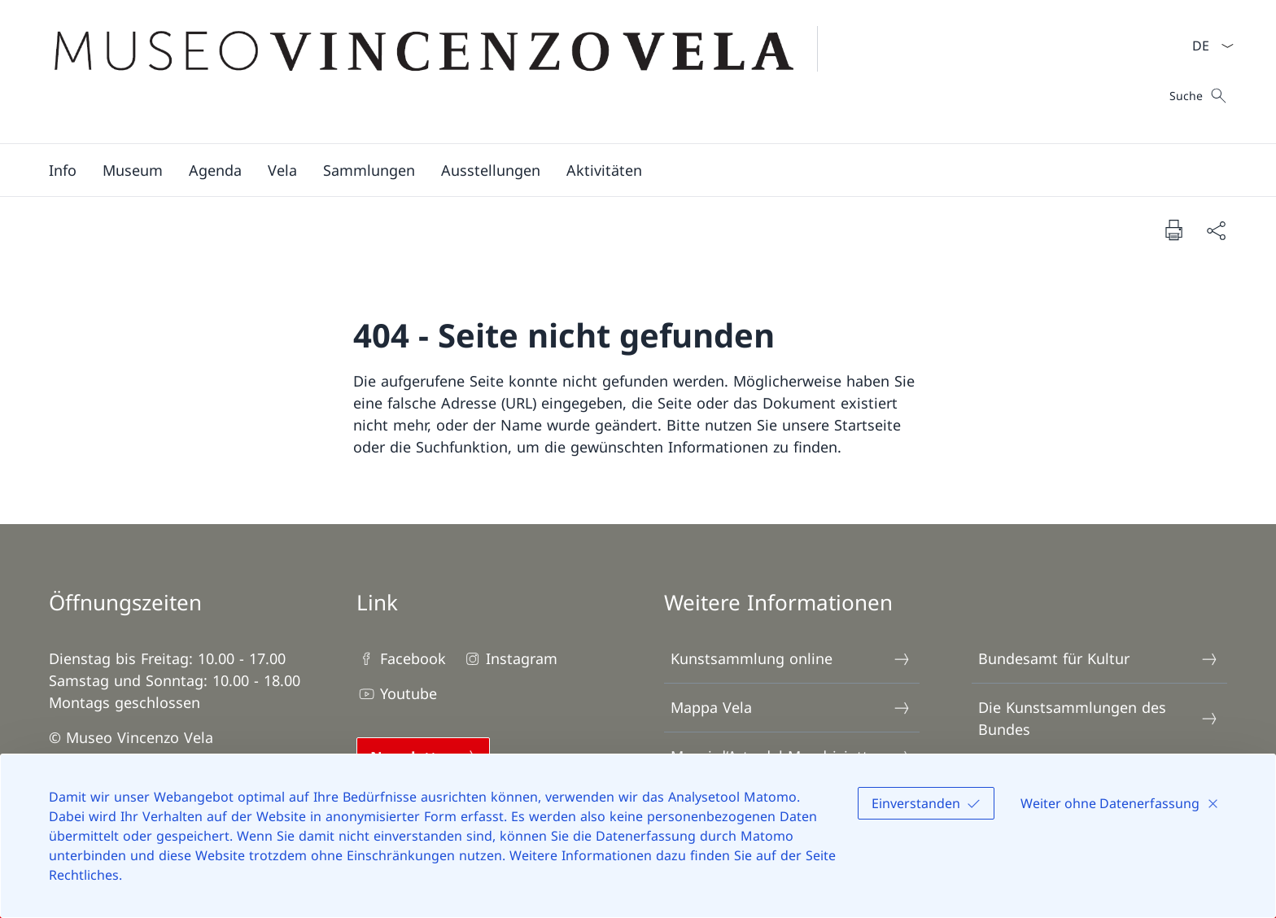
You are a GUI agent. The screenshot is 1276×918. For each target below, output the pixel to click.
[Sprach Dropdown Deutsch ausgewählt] (1207, 45)
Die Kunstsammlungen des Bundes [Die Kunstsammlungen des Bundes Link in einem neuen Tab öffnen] (1098, 718)
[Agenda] (215, 170)
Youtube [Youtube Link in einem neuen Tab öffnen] (396, 694)
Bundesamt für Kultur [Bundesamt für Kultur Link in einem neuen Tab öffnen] (1098, 659)
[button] (63, 170)
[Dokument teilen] (1216, 230)
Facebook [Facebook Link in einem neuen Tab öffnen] (401, 659)
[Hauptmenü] (625, 170)
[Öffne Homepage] (443, 71)
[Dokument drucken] (1173, 229)
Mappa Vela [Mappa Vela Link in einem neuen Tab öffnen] (791, 707)
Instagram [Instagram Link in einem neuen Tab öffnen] (509, 659)
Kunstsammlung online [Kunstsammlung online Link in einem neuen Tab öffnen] (791, 659)
